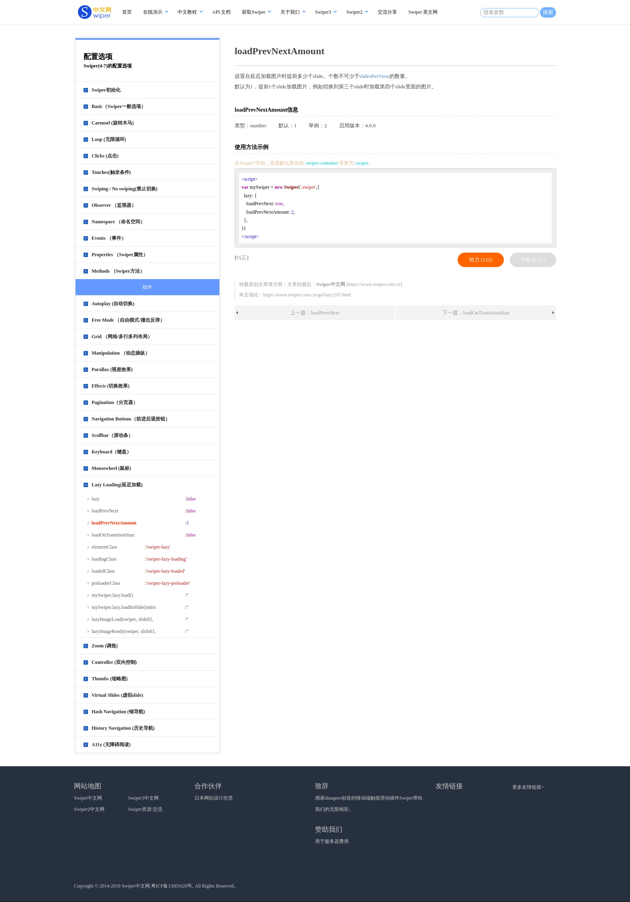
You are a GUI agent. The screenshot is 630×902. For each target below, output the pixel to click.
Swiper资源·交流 (145, 809)
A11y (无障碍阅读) (111, 744)
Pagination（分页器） (115, 402)
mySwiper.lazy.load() (112, 595)
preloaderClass (106, 583)
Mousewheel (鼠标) (111, 468)
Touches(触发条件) (111, 172)
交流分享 (387, 12)
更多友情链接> (528, 787)
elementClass (104, 547)
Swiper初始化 (106, 90)
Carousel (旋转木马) (113, 123)
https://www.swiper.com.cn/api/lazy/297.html (307, 295)
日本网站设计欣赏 (213, 798)
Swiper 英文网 (423, 12)
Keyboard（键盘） (111, 452)
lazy (96, 499)
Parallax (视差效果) (112, 369)
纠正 (241, 258)
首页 (127, 12)
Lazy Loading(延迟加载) (117, 485)
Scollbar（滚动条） (112, 435)
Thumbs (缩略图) (110, 679)
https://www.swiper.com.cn (374, 284)
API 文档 (221, 12)
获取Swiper (253, 12)
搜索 (548, 12)
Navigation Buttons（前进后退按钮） (131, 419)
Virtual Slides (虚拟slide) (117, 695)
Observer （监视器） (114, 205)
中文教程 (187, 12)
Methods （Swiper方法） (118, 271)
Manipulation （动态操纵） (121, 353)
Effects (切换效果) (110, 386)
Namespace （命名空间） (118, 221)
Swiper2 (354, 12)
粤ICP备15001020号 (171, 886)
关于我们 (290, 12)
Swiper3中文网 (143, 798)
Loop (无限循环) (109, 139)
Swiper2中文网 (89, 809)
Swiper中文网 (88, 798)
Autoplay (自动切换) (113, 303)
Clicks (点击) (105, 156)
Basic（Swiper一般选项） (119, 106)
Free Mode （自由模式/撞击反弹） (128, 320)
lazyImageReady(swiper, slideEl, (123, 631)
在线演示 (152, 12)
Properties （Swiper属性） (120, 254)
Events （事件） (109, 238)
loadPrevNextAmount (114, 523)
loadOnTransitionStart (113, 535)
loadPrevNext (105, 511)
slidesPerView (374, 76)
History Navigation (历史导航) (123, 728)
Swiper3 (323, 12)
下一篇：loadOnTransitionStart (476, 313)
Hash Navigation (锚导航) (118, 711)
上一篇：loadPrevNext (315, 313)
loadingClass (104, 559)
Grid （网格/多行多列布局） (122, 336)
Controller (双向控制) (114, 662)
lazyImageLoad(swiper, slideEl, (122, 619)
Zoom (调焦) (105, 646)
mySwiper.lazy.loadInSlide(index (124, 607)
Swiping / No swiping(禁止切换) (125, 189)
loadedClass (103, 571)
